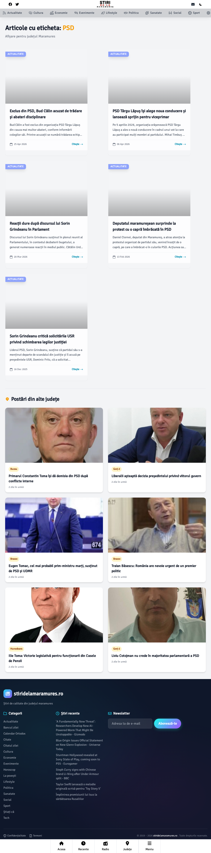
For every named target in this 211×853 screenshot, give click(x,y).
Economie (9, 757)
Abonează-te (167, 723)
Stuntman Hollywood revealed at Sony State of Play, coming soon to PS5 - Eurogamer (78, 759)
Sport (6, 806)
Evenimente (11, 763)
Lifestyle (9, 782)
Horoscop (9, 770)
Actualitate (10, 721)
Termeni (35, 835)
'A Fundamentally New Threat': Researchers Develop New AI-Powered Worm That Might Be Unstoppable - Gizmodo (75, 728)
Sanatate (9, 794)
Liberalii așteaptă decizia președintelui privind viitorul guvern (156, 476)
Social (7, 800)
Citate (7, 739)
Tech (6, 818)
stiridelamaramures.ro (165, 835)
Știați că (8, 812)
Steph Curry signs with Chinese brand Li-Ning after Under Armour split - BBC (77, 774)
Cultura (8, 751)
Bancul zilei (10, 727)
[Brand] (105, 693)
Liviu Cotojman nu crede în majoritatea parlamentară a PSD (155, 656)
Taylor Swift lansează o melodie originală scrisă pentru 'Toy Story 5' (78, 786)
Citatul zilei (10, 745)
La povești (9, 776)
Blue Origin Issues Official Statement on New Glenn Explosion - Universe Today (79, 745)
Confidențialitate (14, 835)
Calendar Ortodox (14, 733)
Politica (8, 788)
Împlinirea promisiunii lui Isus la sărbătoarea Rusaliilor (76, 797)
